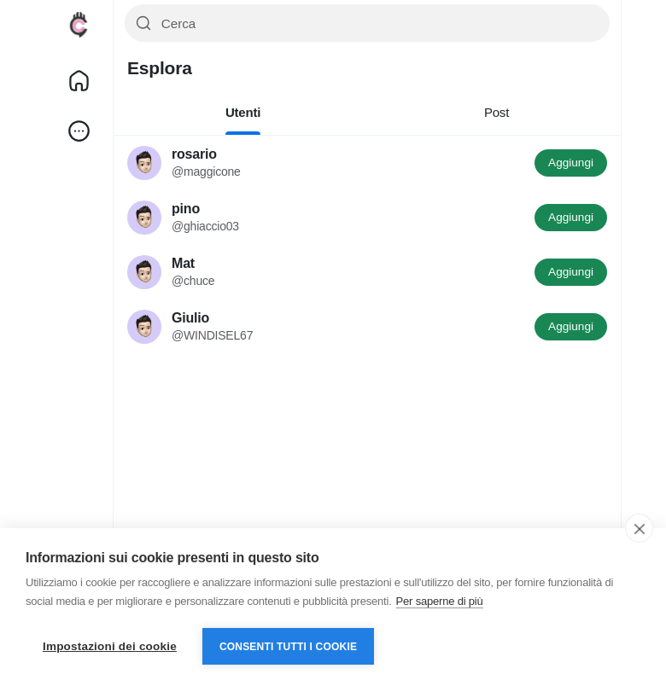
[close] (639, 528)
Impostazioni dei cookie (110, 646)
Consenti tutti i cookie (288, 647)
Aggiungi (570, 162)
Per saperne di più (439, 601)
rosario (194, 154)
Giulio (190, 318)
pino (186, 208)
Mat (183, 263)
